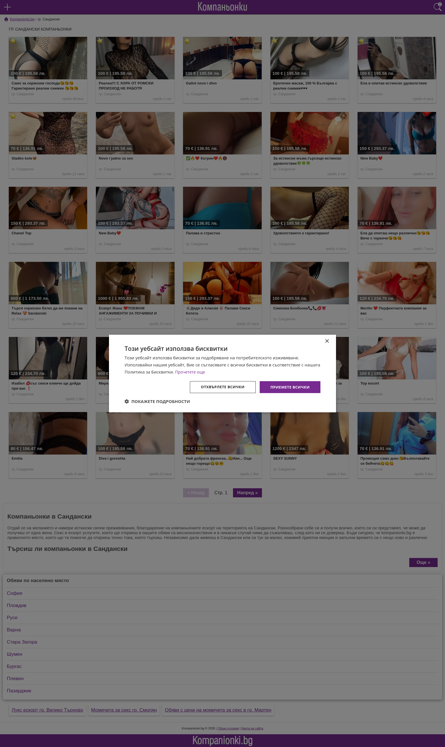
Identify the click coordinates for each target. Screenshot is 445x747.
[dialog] (222, 373)
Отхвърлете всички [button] (219, 386)
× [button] (327, 341)
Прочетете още (191, 371)
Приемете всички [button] (289, 386)
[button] (157, 401)
